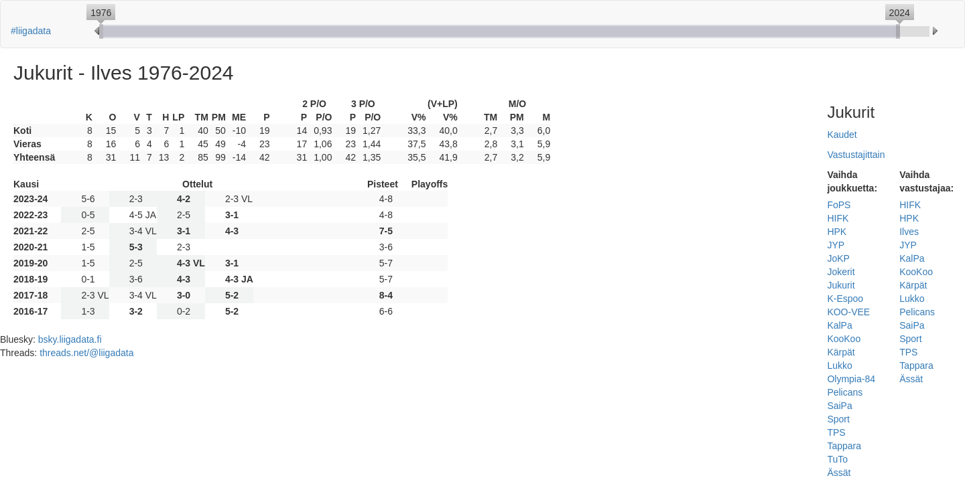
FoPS (838, 204)
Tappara (844, 445)
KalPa (839, 325)
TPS (836, 432)
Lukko (839, 365)
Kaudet (841, 134)
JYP (835, 245)
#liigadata (31, 30)
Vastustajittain (856, 154)
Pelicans (844, 392)
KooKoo (843, 338)
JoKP (838, 258)
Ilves (909, 231)
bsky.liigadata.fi (70, 339)
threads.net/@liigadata (86, 352)
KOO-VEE (848, 312)
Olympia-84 (851, 379)
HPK (836, 231)
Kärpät (840, 352)
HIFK (837, 218)
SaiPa (839, 405)
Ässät (838, 472)
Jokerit (840, 271)
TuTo (837, 459)
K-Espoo (845, 298)
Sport (838, 419)
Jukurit (840, 285)
